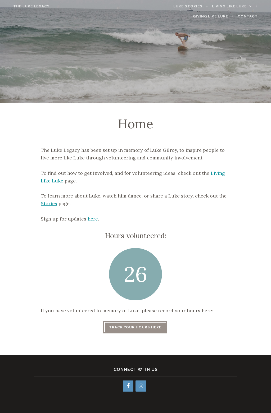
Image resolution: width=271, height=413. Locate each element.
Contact (254, 16)
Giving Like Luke (217, 16)
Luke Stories (194, 6)
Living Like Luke (235, 6)
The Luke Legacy (25, 6)
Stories (49, 203)
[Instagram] (141, 386)
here (93, 219)
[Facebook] (128, 386)
